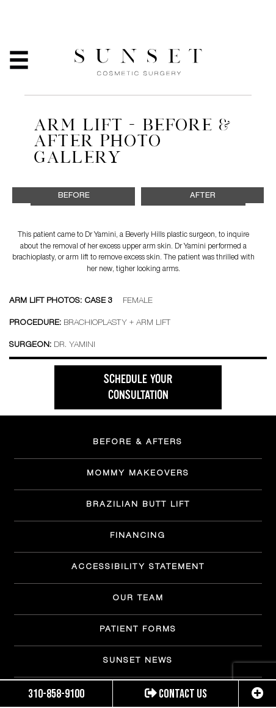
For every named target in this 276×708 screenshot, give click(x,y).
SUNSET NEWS (138, 661)
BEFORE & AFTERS (138, 443)
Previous (20, 218)
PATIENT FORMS (138, 630)
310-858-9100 (56, 694)
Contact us (176, 694)
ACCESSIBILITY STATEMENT (138, 568)
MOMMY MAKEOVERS (138, 474)
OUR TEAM (138, 599)
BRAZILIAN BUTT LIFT (138, 505)
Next (256, 218)
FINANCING (137, 536)
